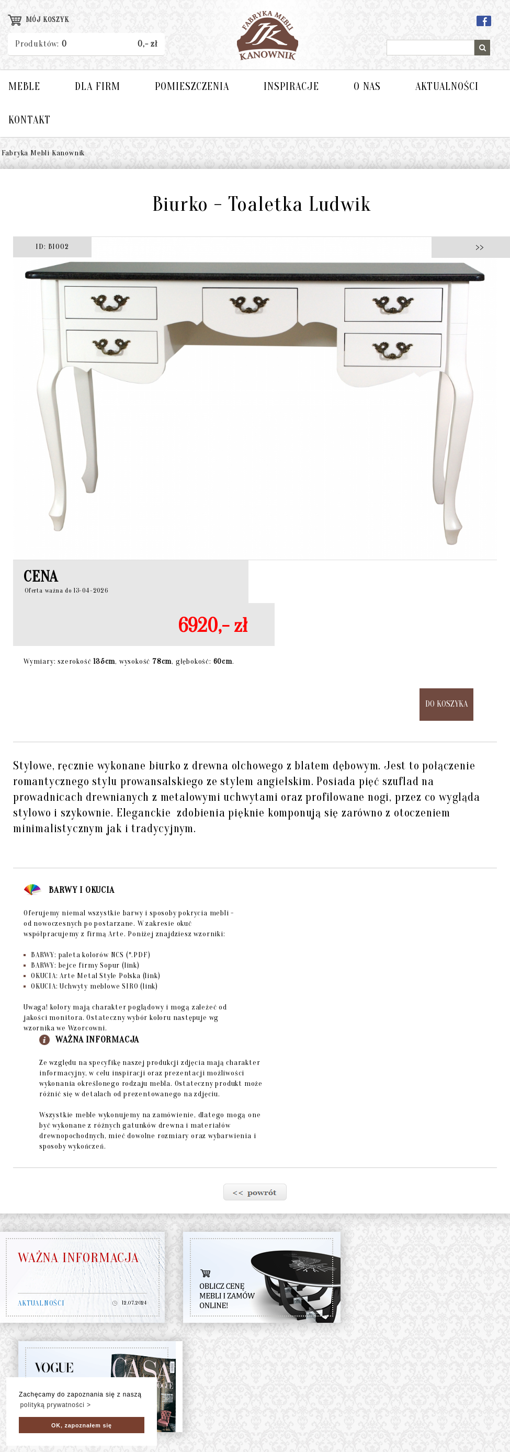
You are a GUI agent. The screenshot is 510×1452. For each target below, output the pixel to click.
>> (477, 247)
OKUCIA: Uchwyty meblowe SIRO (91, 986)
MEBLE (24, 87)
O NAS (367, 87)
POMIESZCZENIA (192, 87)
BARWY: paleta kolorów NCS (87, 954)
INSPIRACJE (291, 87)
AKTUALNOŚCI (447, 87)
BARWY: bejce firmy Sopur (82, 965)
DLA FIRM (97, 87)
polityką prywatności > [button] (55, 1405)
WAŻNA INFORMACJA (78, 1258)
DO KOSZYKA (446, 704)
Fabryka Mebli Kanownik (43, 153)
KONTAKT (29, 120)
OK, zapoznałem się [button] (81, 1425)
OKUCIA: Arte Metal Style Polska (92, 975)
